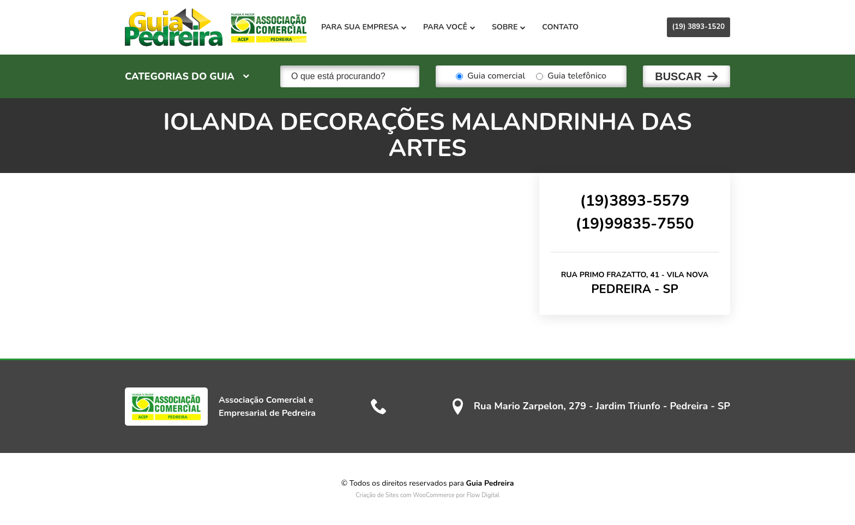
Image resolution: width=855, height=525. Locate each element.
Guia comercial (490, 76)
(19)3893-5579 (634, 200)
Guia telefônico (571, 76)
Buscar (678, 76)
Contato (560, 27)
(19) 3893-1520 (698, 27)
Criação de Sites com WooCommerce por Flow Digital (427, 495)
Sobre (509, 27)
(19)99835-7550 (634, 223)
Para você (449, 27)
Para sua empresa (364, 27)
